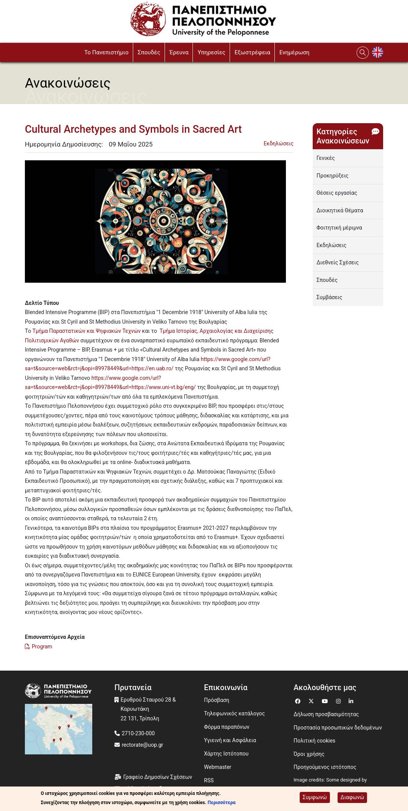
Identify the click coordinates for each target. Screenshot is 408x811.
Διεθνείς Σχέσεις (338, 262)
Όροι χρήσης (309, 754)
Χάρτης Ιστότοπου (226, 754)
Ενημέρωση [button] (294, 52)
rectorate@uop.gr (142, 745)
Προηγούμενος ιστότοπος (325, 767)
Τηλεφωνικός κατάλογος (234, 713)
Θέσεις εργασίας (337, 193)
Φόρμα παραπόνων (227, 727)
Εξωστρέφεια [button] (252, 52)
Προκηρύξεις (333, 176)
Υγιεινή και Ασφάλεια (230, 740)
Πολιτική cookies (314, 741)
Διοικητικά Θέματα (340, 210)
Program (42, 646)
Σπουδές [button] (149, 52)
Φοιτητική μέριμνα (339, 228)
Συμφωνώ (315, 797)
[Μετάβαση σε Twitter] (312, 700)
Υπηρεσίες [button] (211, 52)
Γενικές (326, 158)
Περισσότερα (221, 802)
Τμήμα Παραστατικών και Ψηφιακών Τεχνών (87, 331)
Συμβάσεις (329, 297)
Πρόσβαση (216, 700)
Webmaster (217, 767)
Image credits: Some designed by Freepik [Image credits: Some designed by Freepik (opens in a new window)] (330, 784)
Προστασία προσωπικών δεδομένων (338, 728)
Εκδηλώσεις (279, 143)
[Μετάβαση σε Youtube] (325, 700)
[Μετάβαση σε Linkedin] (352, 700)
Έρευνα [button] (179, 52)
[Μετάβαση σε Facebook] (299, 700)
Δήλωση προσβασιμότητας (326, 714)
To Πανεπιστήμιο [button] (106, 52)
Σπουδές (327, 280)
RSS (209, 780)
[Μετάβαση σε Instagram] (339, 700)
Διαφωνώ (352, 797)
